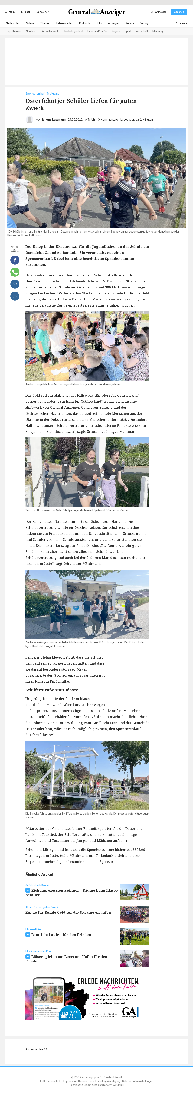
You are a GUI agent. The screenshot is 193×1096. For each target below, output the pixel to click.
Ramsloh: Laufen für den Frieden (61, 934)
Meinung (157, 31)
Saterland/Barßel (97, 31)
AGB (42, 1081)
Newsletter (42, 12)
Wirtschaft (142, 31)
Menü (9, 12)
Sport (128, 31)
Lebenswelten (64, 23)
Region (116, 31)
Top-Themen (13, 31)
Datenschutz (54, 1081)
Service (130, 23)
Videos (30, 23)
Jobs (99, 23)
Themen (45, 23)
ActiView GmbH (114, 1085)
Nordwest (32, 31)
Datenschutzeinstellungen (137, 1081)
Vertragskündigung (109, 1081)
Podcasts (84, 23)
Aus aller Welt (50, 31)
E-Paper (25, 12)
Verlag (144, 23)
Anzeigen (113, 23)
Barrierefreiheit (87, 1081)
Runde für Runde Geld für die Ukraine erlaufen (68, 912)
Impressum (70, 1081)
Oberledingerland (73, 31)
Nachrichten (13, 23)
